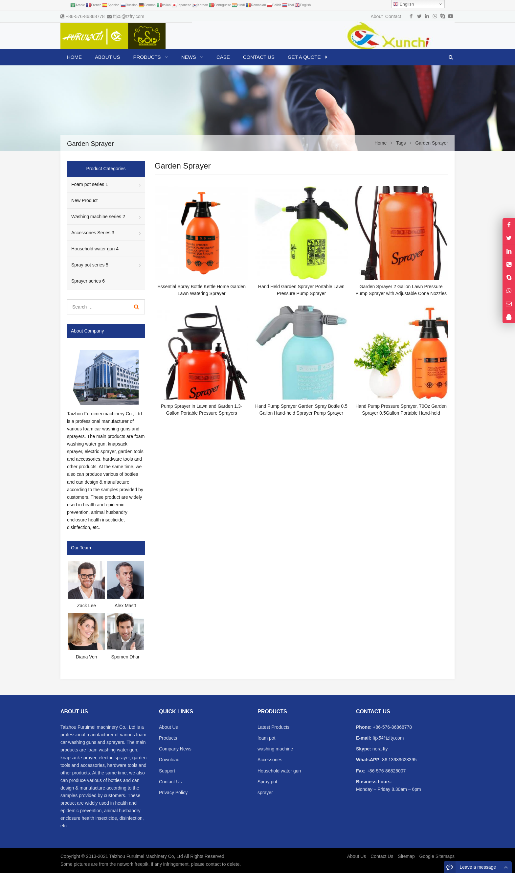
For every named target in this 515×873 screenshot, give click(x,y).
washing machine (275, 748)
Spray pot (267, 781)
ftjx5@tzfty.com (128, 16)
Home (74, 57)
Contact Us (170, 781)
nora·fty (379, 748)
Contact (393, 16)
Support (167, 770)
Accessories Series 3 (92, 232)
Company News (175, 748)
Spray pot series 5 (89, 264)
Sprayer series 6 (88, 281)
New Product (84, 200)
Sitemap (406, 856)
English (403, 4)
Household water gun (279, 770)
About (376, 16)
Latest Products (273, 727)
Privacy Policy (173, 792)
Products (168, 738)
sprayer (265, 792)
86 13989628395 (398, 759)
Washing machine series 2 (98, 216)
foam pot (266, 738)
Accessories (270, 759)
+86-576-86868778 (85, 16)
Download (169, 759)
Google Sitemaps (437, 856)
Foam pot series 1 (89, 184)
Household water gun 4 (95, 248)
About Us (168, 727)
